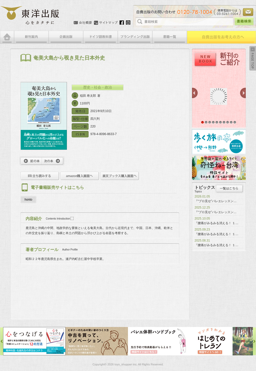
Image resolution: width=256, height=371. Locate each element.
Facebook (122, 22)
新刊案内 (31, 37)
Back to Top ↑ (252, 58)
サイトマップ (106, 22)
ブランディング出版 (135, 37)
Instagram (128, 22)
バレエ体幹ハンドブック (159, 341)
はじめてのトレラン (221, 341)
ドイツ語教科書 (100, 37)
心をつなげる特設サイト (34, 341)
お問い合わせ (248, 12)
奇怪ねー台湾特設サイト (219, 168)
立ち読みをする (39, 176)
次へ (53, 161)
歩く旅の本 (219, 141)
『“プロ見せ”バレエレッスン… (216, 201)
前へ (30, 161)
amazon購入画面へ (79, 176)
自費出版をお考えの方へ (221, 37)
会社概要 (83, 22)
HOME (7, 37)
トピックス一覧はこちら (229, 188)
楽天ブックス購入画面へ (119, 176)
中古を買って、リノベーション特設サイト (97, 341)
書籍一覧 (169, 37)
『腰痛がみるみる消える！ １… (216, 223)
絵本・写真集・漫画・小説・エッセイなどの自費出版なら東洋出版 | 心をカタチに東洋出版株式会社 (30, 15)
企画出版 (66, 37)
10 (234, 122)
